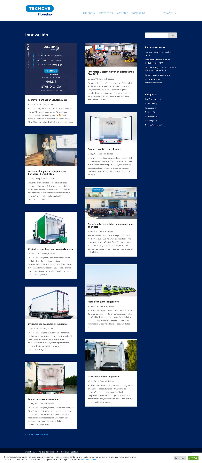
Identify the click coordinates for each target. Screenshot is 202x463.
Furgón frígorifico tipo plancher (104, 149)
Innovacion (149, 107)
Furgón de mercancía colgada (43, 399)
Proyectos (106, 13)
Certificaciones (151, 99)
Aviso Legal (30, 451)
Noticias (122, 13)
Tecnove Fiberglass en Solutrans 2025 (47, 100)
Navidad (148, 111)
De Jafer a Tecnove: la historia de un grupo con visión (110, 225)
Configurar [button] (179, 458)
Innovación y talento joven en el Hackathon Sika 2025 (111, 73)
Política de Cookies (69, 451)
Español (168, 13)
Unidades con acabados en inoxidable (48, 324)
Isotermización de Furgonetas (103, 376)
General (43, 104)
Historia (89, 13)
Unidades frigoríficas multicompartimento (50, 249)
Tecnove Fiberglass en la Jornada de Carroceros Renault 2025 (47, 172)
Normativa (149, 116)
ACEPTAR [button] (193, 458)
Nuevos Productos (153, 125)
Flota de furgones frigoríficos (103, 302)
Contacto (138, 13)
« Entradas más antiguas (37, 435)
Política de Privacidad (48, 451)
